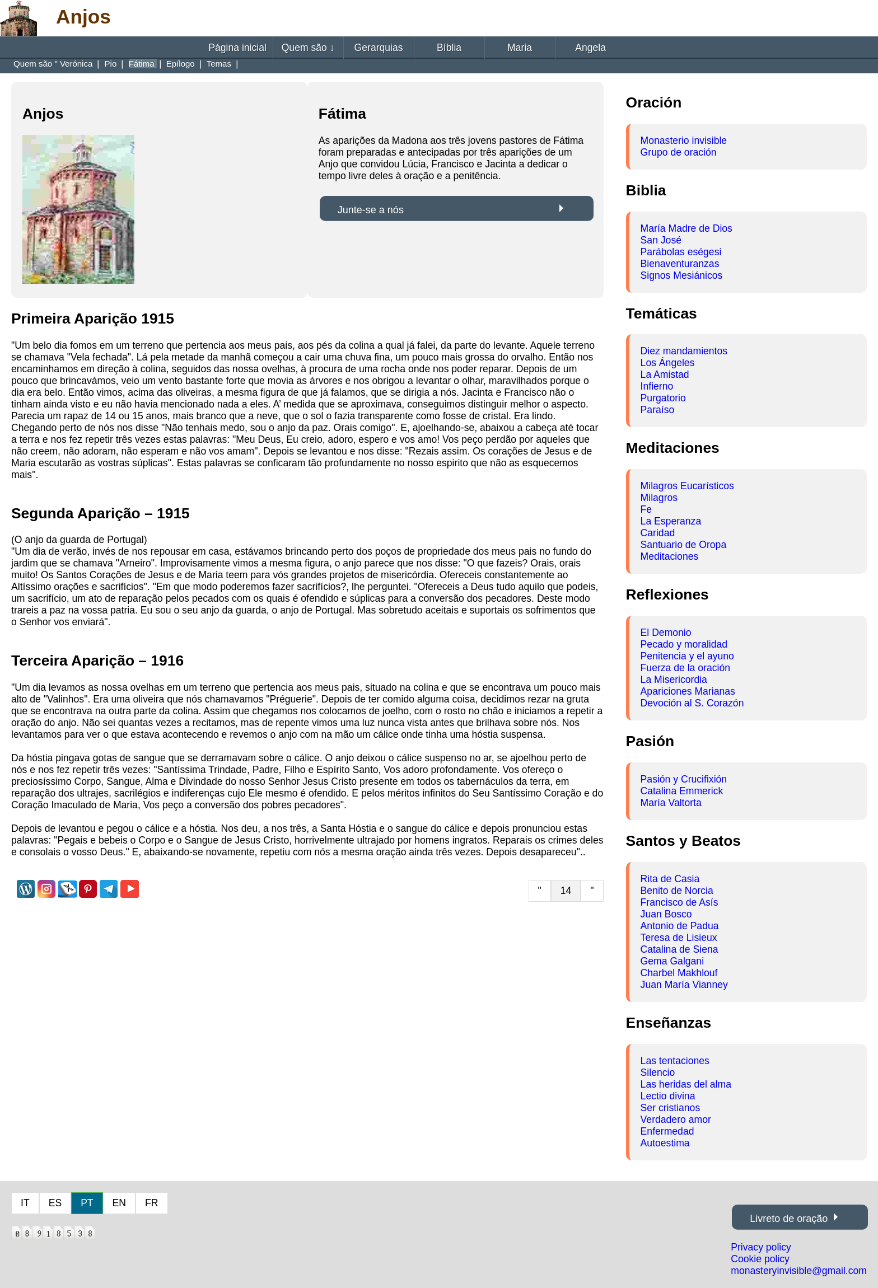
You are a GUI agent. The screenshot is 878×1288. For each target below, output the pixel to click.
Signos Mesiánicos (682, 275)
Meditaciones (670, 556)
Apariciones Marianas (688, 691)
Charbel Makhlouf (679, 972)
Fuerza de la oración (685, 667)
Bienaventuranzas (680, 263)
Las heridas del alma (686, 1084)
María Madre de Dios (686, 228)
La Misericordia (674, 679)
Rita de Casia (670, 878)
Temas (220, 63)
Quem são (308, 47)
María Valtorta (671, 802)
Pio (112, 63)
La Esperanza (671, 521)
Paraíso (658, 409)
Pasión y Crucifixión (684, 779)
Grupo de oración (679, 152)
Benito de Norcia (677, 890)
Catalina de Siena (679, 949)
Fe (646, 509)
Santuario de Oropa (684, 544)
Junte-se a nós (371, 210)
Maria (519, 47)
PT (87, 1203)
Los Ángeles (668, 362)
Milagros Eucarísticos (687, 485)
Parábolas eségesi (681, 251)
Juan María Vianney (684, 984)
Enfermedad (667, 1131)
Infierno (657, 386)
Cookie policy (760, 1258)
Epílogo (181, 63)
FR (151, 1203)
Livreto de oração (789, 1218)
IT (25, 1203)
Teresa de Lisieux (679, 937)
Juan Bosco (666, 914)
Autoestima (665, 1143)
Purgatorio (663, 398)
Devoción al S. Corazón (692, 703)
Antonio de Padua (680, 925)
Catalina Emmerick (682, 791)
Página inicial (237, 47)
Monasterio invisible (684, 140)
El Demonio (666, 632)
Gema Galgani (672, 961)
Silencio (658, 1072)
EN (119, 1203)
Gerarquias (378, 47)
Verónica (77, 63)
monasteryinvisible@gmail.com (799, 1270)
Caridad (658, 532)
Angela (590, 47)
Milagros (659, 497)
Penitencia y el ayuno (687, 656)
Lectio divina (668, 1096)
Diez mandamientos (684, 351)
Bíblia (449, 47)
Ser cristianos (670, 1107)
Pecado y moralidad (684, 644)
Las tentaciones (675, 1060)
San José (661, 240)
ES (55, 1203)
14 (566, 890)
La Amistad (665, 374)
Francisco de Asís (679, 902)
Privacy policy (761, 1247)
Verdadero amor (676, 1119)
